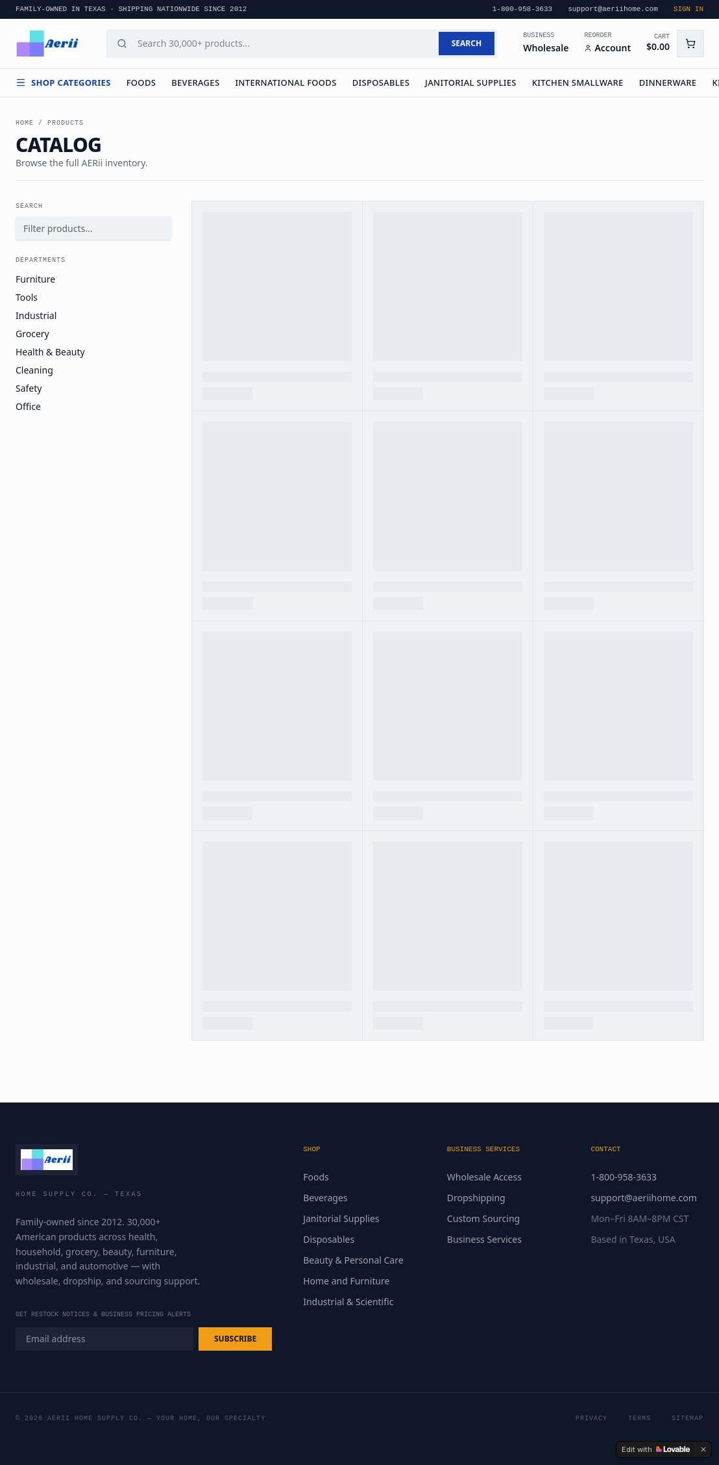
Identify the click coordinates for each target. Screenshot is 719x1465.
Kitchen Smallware (578, 82)
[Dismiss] (703, 1449)
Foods (141, 82)
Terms (639, 1418)
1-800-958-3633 (624, 1177)
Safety (29, 388)
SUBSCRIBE (235, 1338)
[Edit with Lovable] (655, 1449)
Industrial (36, 315)
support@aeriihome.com (643, 1197)
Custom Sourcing (483, 1218)
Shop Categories (63, 82)
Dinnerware (668, 82)
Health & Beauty (50, 352)
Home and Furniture (346, 1281)
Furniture (35, 279)
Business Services (484, 1239)
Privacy (591, 1418)
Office (28, 406)
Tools (27, 297)
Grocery (32, 333)
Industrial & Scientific (348, 1301)
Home (25, 123)
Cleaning (34, 370)
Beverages (195, 82)
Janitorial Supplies (471, 82)
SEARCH (466, 43)
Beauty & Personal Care (353, 1260)
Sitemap (687, 1418)
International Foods (285, 82)
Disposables (380, 82)
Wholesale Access (484, 1177)
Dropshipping (476, 1197)
